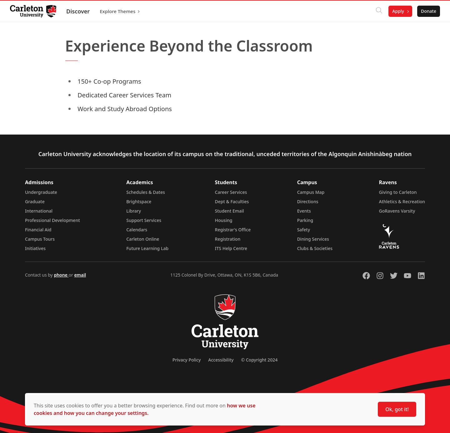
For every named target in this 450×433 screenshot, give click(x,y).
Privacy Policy (186, 360)
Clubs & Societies (314, 248)
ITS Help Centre (231, 248)
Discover (78, 11)
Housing (223, 220)
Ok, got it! (397, 409)
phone (61, 275)
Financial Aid (38, 230)
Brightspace (138, 201)
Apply (398, 11)
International (38, 211)
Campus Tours (40, 239)
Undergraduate (41, 192)
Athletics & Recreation (402, 201)
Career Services (231, 192)
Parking (305, 220)
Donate (428, 11)
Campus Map (311, 192)
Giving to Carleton (398, 192)
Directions (307, 201)
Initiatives (35, 248)
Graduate (35, 201)
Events (304, 211)
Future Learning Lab (147, 248)
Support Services (143, 220)
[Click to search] (379, 11)
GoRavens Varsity (397, 211)
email (80, 275)
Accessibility (220, 360)
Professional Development (52, 220)
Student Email (229, 211)
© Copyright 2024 (259, 360)
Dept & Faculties (232, 201)
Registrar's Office (233, 230)
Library (133, 211)
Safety (303, 230)
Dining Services (313, 239)
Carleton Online (142, 239)
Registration (228, 239)
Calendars (136, 230)
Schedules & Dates (145, 192)
